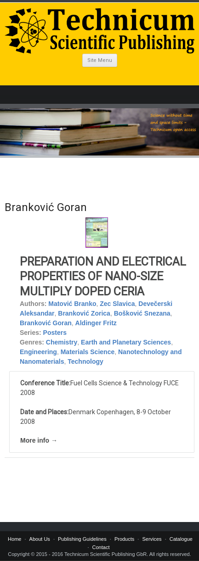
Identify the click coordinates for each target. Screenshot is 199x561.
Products (124, 539)
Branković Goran (46, 323)
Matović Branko (72, 303)
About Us (39, 539)
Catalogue (181, 539)
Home (14, 539)
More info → (38, 440)
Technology (85, 361)
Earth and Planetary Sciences (126, 342)
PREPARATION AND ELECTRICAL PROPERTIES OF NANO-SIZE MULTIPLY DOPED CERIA (103, 276)
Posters (55, 332)
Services (151, 539)
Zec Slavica (117, 303)
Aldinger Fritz (96, 323)
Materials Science (88, 351)
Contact (101, 547)
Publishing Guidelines (82, 539)
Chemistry (61, 342)
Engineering (38, 351)
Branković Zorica (84, 313)
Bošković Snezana (142, 313)
